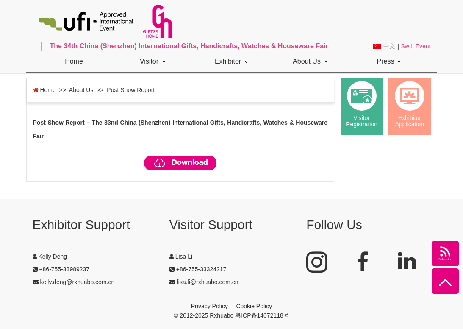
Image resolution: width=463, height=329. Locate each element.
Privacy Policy (209, 306)
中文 (389, 46)
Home (74, 61)
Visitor (153, 61)
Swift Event (415, 46)
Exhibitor (231, 61)
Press (389, 61)
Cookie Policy (254, 306)
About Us (310, 61)
